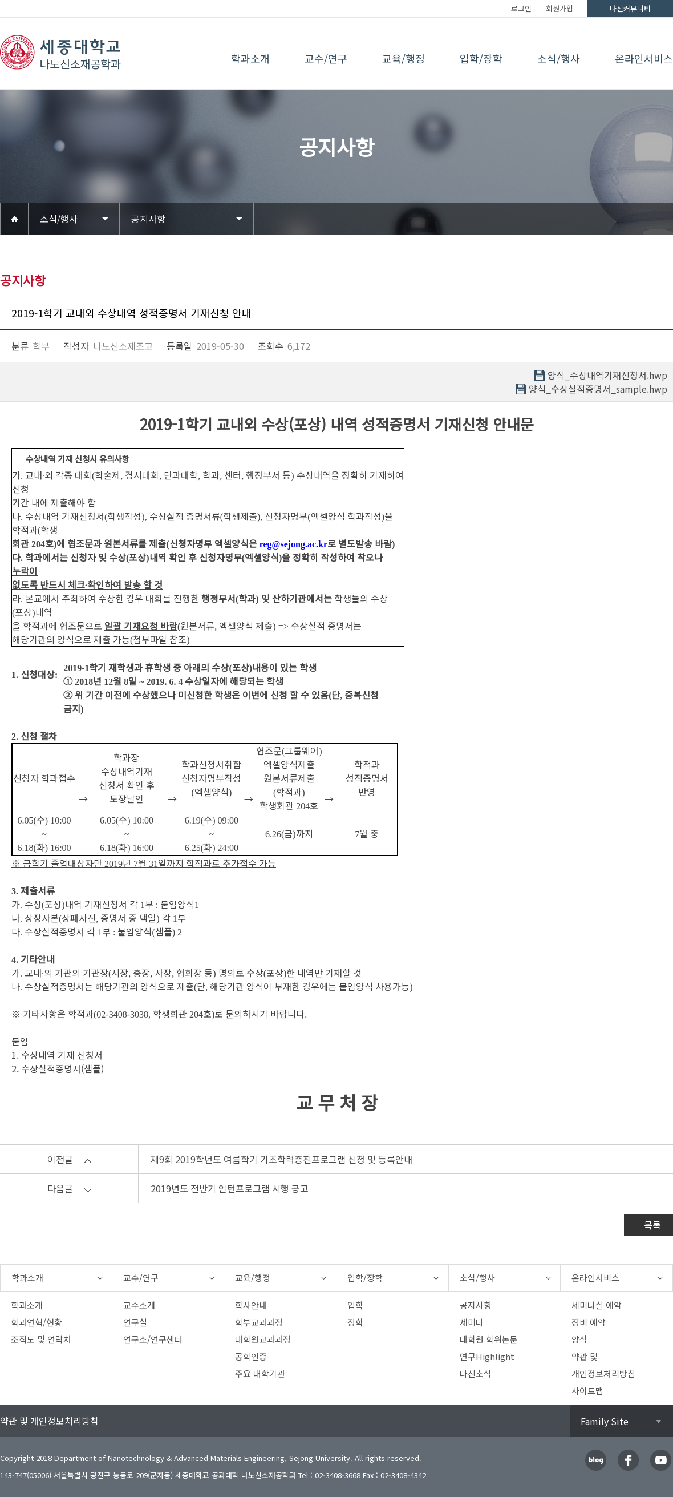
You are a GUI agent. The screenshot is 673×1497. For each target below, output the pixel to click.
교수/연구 (326, 58)
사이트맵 (587, 1391)
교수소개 (139, 1305)
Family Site (605, 1421)
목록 (652, 1225)
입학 (355, 1305)
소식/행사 (558, 58)
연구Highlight (487, 1356)
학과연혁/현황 (36, 1322)
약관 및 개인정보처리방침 (49, 1420)
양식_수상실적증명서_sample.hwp (598, 389)
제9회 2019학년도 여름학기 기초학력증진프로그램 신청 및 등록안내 (281, 1159)
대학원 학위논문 (489, 1339)
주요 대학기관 (260, 1373)
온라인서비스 (644, 58)
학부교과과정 (259, 1322)
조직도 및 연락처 (41, 1339)
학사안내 (251, 1305)
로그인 (521, 8)
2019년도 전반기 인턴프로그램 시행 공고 (230, 1188)
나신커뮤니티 (630, 8)
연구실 (135, 1322)
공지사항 (148, 218)
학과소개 (250, 58)
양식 (579, 1339)
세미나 (472, 1322)
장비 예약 (588, 1322)
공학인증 (251, 1356)
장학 (355, 1322)
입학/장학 (481, 58)
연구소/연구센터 (153, 1339)
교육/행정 (403, 58)
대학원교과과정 (263, 1339)
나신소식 (476, 1373)
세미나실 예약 (596, 1305)
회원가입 (559, 8)
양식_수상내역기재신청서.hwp (607, 375)
